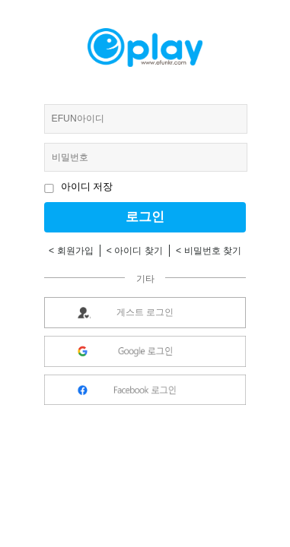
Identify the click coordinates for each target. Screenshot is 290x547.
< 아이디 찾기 (135, 250)
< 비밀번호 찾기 (208, 250)
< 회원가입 (71, 250)
